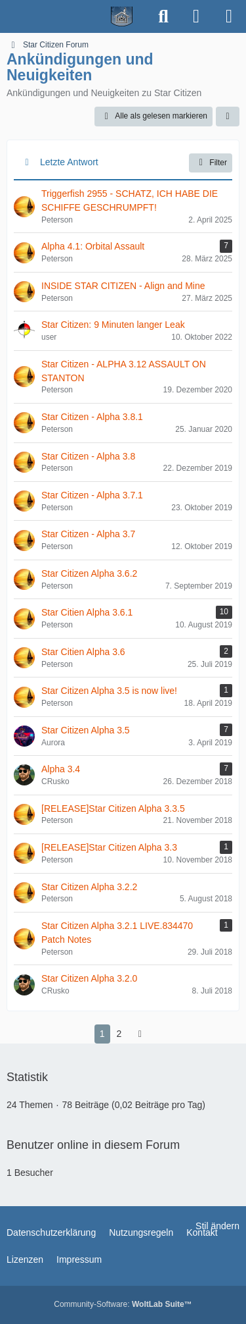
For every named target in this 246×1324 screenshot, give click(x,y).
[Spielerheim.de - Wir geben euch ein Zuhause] (73, 16)
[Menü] (229, 16)
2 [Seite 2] (119, 1033)
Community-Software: (123, 1304)
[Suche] (163, 16)
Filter (210, 162)
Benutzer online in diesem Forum (93, 1145)
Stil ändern (217, 1226)
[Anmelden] (196, 16)
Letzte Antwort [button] (69, 162)
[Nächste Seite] (140, 1034)
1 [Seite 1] (102, 1033)
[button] (227, 116)
